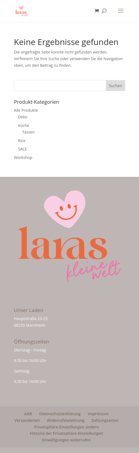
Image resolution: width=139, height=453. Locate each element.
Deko (22, 116)
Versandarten (27, 420)
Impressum (98, 413)
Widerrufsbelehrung (65, 420)
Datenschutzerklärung (60, 413)
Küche (23, 125)
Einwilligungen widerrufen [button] (66, 440)
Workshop (23, 157)
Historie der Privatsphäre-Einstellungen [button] (66, 433)
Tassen (28, 132)
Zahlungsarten (105, 420)
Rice (21, 140)
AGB (28, 413)
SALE (22, 148)
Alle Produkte (26, 110)
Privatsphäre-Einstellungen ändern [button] (66, 427)
